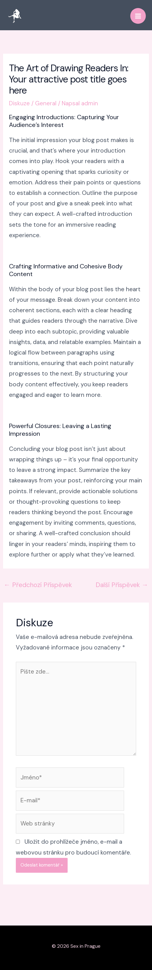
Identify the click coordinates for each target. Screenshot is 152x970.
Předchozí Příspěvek (38, 585)
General (45, 103)
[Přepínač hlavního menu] (138, 16)
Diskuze (19, 103)
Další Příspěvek (122, 585)
